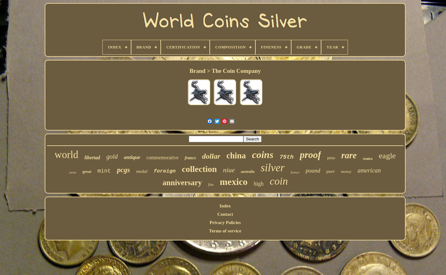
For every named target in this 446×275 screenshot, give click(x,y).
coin (279, 181)
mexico (234, 182)
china (236, 155)
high (259, 184)
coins (262, 154)
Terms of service (225, 230)
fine (211, 184)
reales (368, 158)
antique (132, 157)
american (369, 170)
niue (229, 170)
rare (349, 155)
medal (141, 171)
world (66, 154)
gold (112, 156)
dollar (211, 156)
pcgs (123, 170)
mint (104, 171)
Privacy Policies (225, 222)
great (86, 171)
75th (286, 157)
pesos (72, 172)
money (346, 171)
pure (330, 171)
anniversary (182, 182)
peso (331, 158)
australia (247, 171)
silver (273, 168)
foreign (165, 171)
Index (225, 205)
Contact (225, 214)
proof (310, 154)
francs (190, 158)
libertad (92, 157)
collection (199, 169)
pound (313, 170)
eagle (387, 155)
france (295, 172)
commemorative (163, 157)
